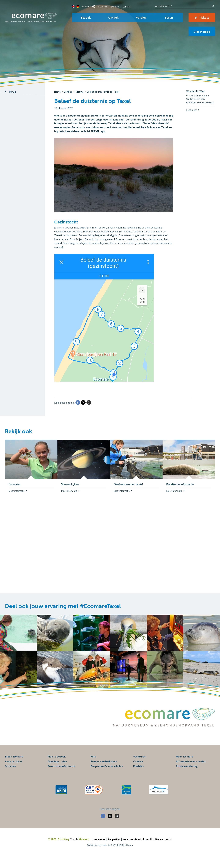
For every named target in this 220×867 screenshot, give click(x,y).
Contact (126, 6)
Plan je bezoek (57, 765)
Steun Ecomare (14, 765)
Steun (169, 17)
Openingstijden (57, 770)
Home (57, 91)
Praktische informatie (61, 775)
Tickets (204, 17)
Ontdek (113, 17)
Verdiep (141, 17)
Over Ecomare (184, 765)
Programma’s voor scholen (106, 775)
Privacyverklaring (187, 775)
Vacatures (139, 765)
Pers (93, 765)
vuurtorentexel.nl (133, 848)
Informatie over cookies (191, 770)
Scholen (115, 6)
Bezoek (86, 17)
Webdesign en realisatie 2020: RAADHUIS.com (110, 854)
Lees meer (191, 109)
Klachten (138, 775)
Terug (12, 91)
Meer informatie (17, 490)
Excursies (102, 6)
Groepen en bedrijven (103, 770)
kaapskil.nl (113, 848)
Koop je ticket (13, 770)
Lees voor (88, 6)
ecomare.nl (97, 848)
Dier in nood (201, 32)
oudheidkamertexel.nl (160, 848)
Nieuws (79, 91)
